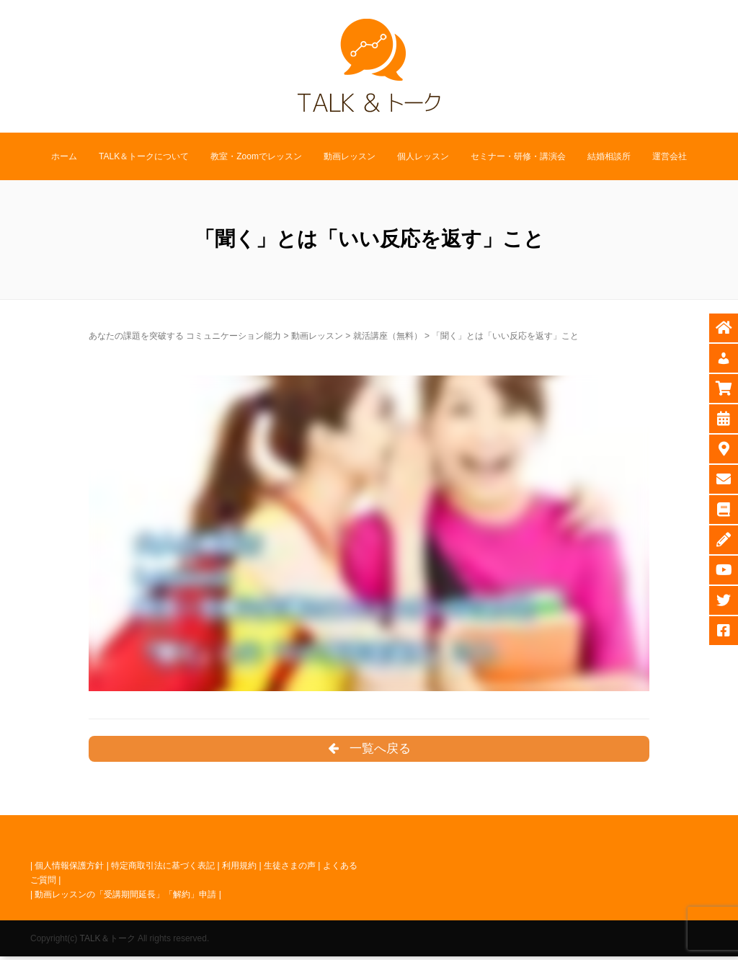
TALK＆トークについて (144, 156)
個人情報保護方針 (69, 868)
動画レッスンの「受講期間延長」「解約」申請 (125, 898)
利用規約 (239, 868)
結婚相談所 (609, 156)
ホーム (64, 156)
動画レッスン (349, 156)
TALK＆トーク (107, 941)
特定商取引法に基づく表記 (163, 868)
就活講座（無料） (387, 336)
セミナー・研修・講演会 (518, 156)
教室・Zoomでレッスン (256, 156)
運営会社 (669, 156)
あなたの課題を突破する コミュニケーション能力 (185, 336)
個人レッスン (423, 156)
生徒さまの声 (290, 868)
